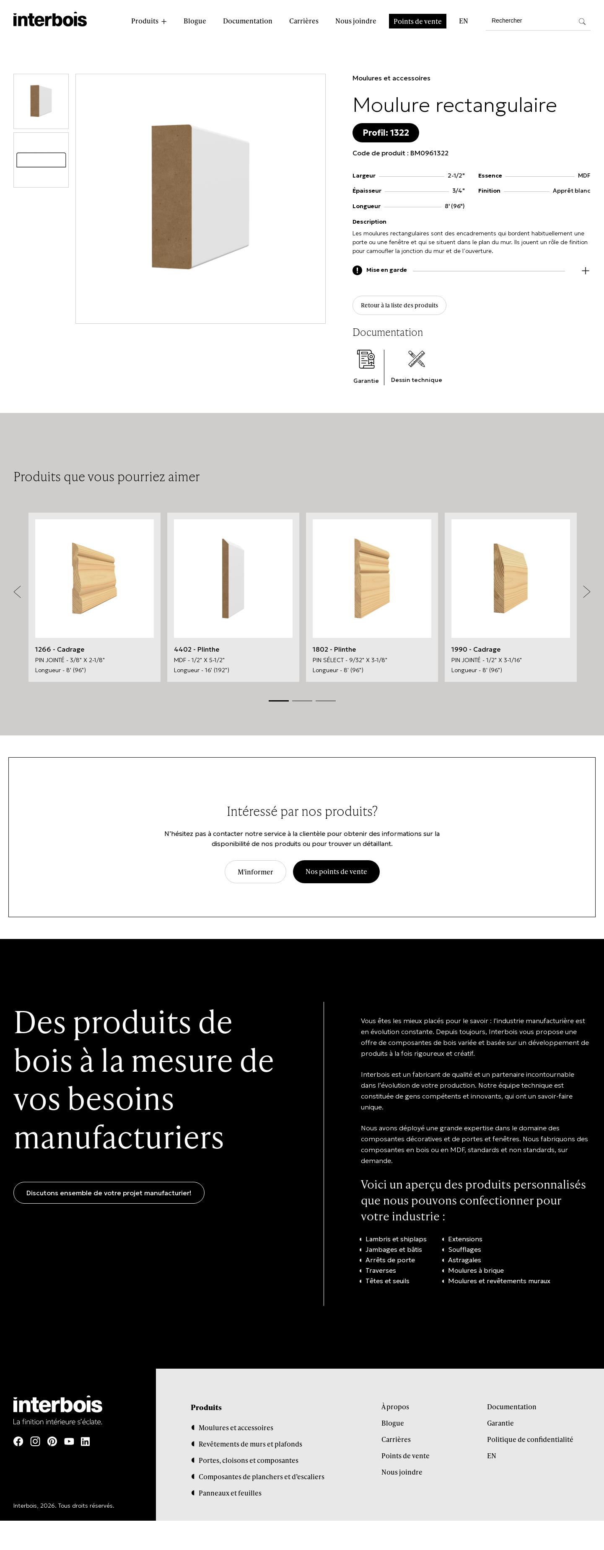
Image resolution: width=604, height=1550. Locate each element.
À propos (395, 1409)
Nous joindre (355, 21)
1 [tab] (279, 703)
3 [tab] (326, 703)
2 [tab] (302, 703)
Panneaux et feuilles (230, 1496)
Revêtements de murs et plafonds (250, 1447)
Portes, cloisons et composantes (248, 1463)
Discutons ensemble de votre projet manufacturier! (109, 1195)
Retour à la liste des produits (407, 307)
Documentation (247, 21)
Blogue (195, 21)
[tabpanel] (95, 599)
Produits (144, 21)
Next (587, 594)
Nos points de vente (336, 874)
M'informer (255, 874)
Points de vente (418, 21)
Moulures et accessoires (391, 78)
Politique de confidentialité (530, 1442)
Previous (17, 594)
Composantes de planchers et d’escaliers (261, 1479)
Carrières (304, 21)
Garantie (500, 1425)
